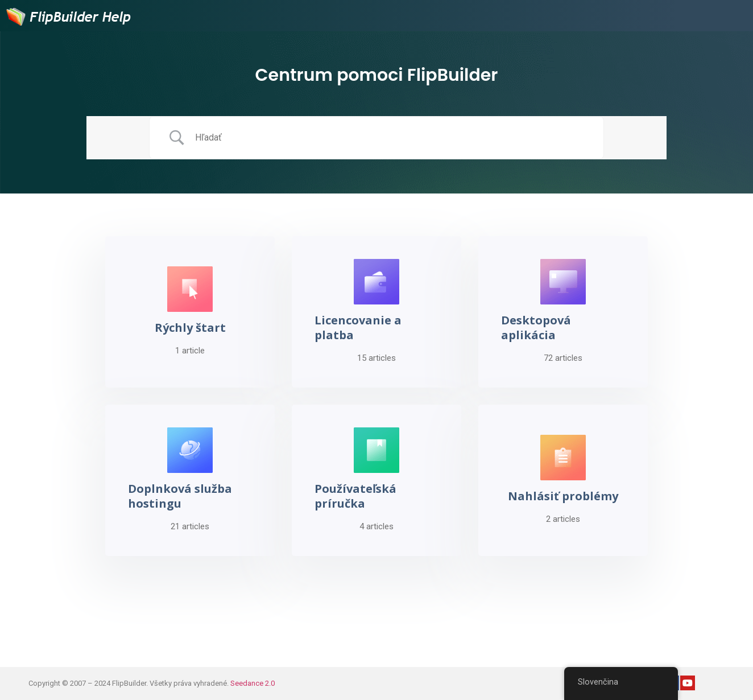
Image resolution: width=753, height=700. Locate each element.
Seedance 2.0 (252, 683)
